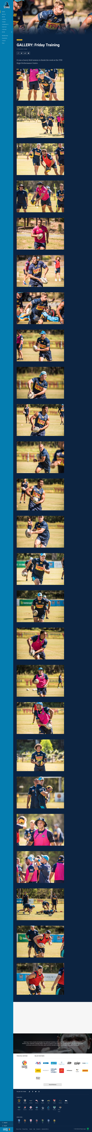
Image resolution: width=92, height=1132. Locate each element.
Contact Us (38, 1129)
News (3, 11)
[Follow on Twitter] (35, 1091)
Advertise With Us (45, 1129)
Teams (4, 21)
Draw (3, 16)
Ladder (4, 19)
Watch (4, 14)
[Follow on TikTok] (29, 1091)
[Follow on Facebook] (32, 1091)
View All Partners (52, 1084)
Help (34, 1129)
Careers (30, 1129)
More (7, 31)
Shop (3, 43)
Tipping (4, 29)
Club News (19, 39)
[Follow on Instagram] (39, 1091)
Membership (5, 35)
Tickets (4, 40)
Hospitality (4, 38)
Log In (4, 1125)
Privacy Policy (25, 1129)
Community (5, 24)
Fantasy (4, 26)
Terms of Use (18, 1129)
